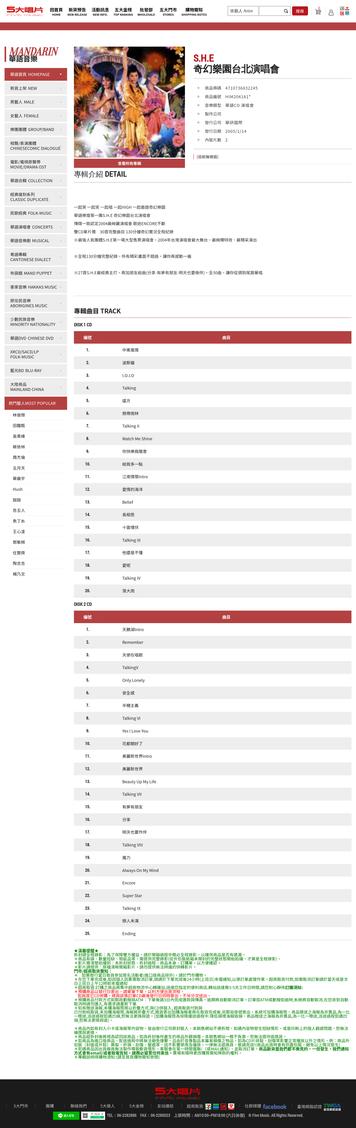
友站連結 (165, 1105)
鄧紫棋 (19, 542)
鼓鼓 (17, 500)
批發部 (146, 11)
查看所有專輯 (129, 163)
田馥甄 (19, 425)
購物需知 (194, 11)
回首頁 (56, 11)
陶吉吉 (19, 563)
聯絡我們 (79, 1105)
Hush (18, 489)
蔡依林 (19, 447)
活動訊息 (100, 11)
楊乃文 (19, 574)
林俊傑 (19, 415)
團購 (50, 1105)
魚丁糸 (19, 521)
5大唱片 (25, 11)
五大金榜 (123, 11)
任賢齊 (19, 553)
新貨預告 (77, 11)
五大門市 (168, 11)
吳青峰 (19, 436)
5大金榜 (136, 1105)
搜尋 (300, 11)
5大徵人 (107, 1105)
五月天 (19, 468)
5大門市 (21, 1105)
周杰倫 (19, 457)
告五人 (19, 510)
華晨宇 (19, 478)
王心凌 (19, 531)
